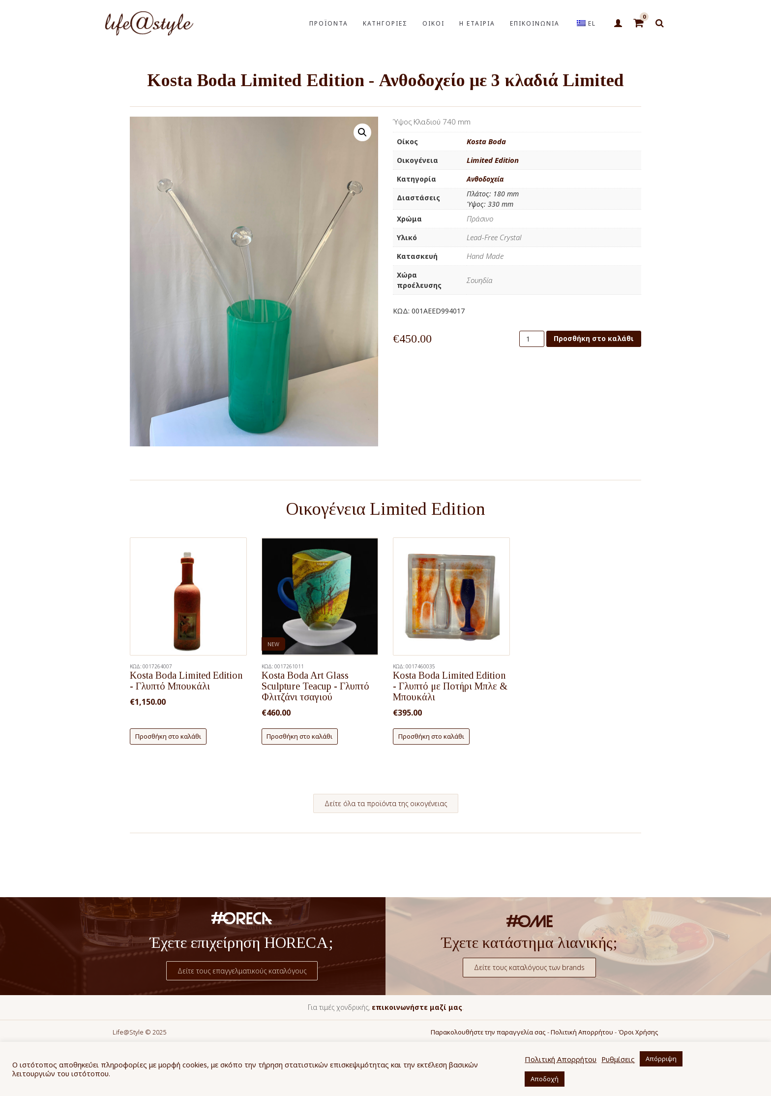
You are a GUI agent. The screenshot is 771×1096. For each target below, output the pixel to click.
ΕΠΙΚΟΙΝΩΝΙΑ (535, 23)
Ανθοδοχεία (485, 179)
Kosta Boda (486, 141)
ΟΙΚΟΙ (433, 23)
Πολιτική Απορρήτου (582, 1032)
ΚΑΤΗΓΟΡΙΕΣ (385, 23)
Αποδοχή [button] (545, 1078)
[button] (362, 132)
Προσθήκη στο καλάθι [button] (168, 736)
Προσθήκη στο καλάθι (594, 338)
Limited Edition (493, 160)
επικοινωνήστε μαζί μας (417, 1007)
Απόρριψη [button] (661, 1058)
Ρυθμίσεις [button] (618, 1059)
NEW (273, 644)
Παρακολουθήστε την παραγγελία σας (488, 1032)
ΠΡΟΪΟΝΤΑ (328, 23)
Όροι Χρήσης (638, 1032)
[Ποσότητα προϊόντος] (531, 339)
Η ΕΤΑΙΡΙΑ (477, 23)
